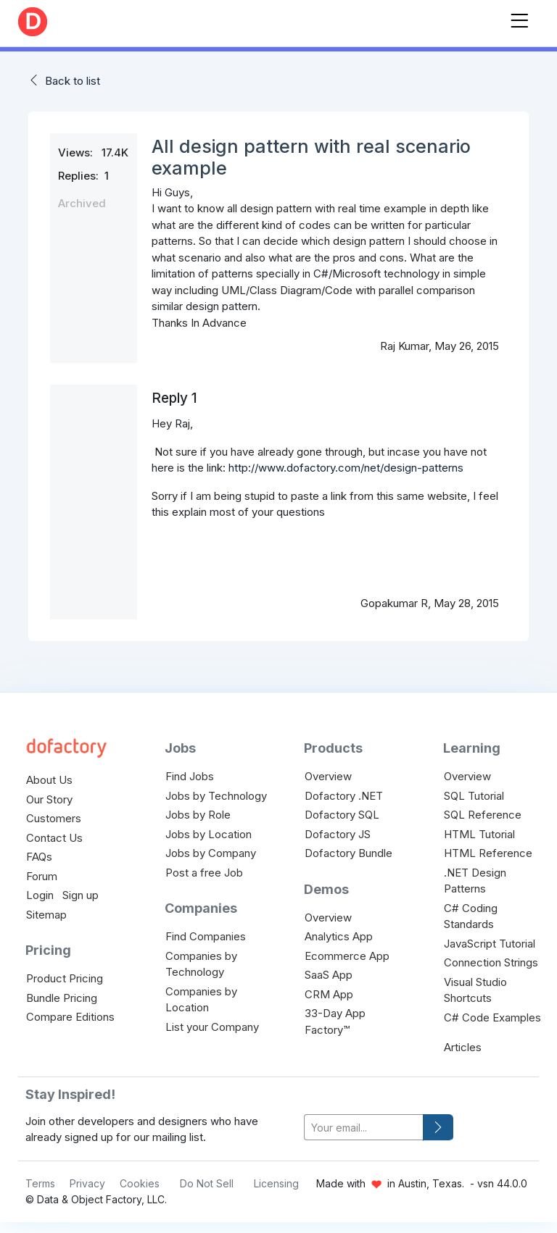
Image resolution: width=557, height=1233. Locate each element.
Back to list (72, 81)
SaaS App (328, 975)
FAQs (39, 857)
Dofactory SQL (342, 815)
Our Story (49, 799)
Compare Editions (70, 1017)
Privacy (87, 1183)
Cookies (140, 1183)
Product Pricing (64, 978)
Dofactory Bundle (348, 853)
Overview (328, 776)
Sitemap (46, 914)
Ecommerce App (347, 956)
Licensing (276, 1183)
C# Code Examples (492, 1017)
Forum (41, 876)
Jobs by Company (210, 853)
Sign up (80, 895)
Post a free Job (204, 872)
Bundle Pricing (61, 998)
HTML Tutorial (479, 834)
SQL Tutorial (474, 796)
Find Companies (205, 936)
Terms (40, 1183)
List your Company (212, 1027)
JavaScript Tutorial (489, 943)
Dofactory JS (338, 834)
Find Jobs (189, 776)
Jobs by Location (208, 834)
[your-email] (364, 1127)
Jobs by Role (198, 815)
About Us (49, 780)
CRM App (329, 994)
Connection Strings (491, 962)
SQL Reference (482, 815)
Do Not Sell (207, 1183)
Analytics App (339, 936)
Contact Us (54, 838)
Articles (463, 1047)
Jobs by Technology (216, 796)
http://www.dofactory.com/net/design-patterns (345, 468)
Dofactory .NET (344, 796)
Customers (53, 818)
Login (40, 895)
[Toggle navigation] (519, 17)
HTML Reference (488, 853)
